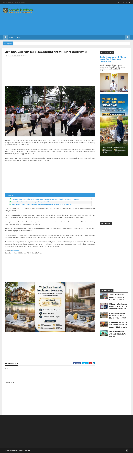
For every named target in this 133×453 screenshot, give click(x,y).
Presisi (25, 56)
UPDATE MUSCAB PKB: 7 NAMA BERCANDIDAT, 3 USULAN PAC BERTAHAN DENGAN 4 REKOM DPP (118, 315)
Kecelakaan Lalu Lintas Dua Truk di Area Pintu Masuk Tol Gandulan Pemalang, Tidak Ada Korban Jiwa (118, 324)
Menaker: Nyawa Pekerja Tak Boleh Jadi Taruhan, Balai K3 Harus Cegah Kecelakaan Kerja (113, 59)
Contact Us (17, 2)
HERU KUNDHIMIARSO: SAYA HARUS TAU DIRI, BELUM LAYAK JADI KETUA (117, 333)
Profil (11, 37)
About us (5, 2)
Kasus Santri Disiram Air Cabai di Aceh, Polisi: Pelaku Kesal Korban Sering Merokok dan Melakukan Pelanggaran (45, 223)
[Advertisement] (94, 19)
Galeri (19, 37)
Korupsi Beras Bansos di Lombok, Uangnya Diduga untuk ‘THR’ (30, 226)
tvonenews (15, 275)
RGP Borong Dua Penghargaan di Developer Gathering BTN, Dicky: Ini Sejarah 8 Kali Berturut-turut (118, 306)
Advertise (23, 2)
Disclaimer (10, 2)
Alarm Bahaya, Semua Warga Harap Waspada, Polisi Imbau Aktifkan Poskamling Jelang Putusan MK (42, 228)
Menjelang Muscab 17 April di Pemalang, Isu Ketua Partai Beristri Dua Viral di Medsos (117, 297)
